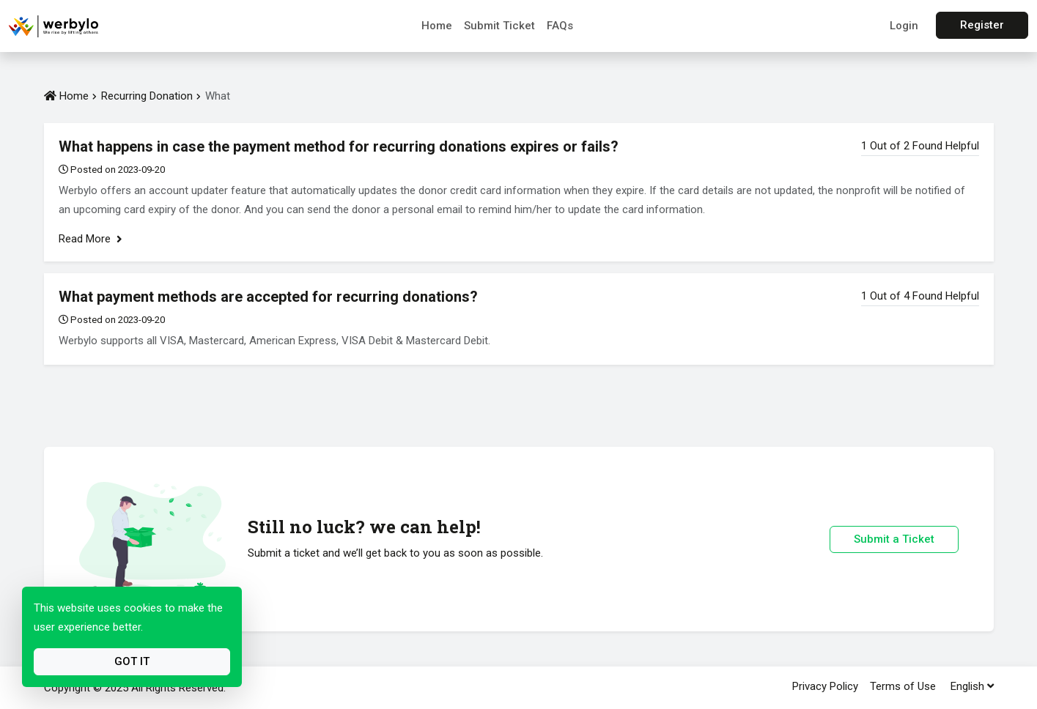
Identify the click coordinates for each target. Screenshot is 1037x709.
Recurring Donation (147, 96)
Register (982, 24)
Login (904, 25)
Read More (90, 238)
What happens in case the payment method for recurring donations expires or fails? (339, 146)
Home (436, 25)
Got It (132, 661)
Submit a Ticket (894, 539)
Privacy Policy (825, 686)
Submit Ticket (499, 25)
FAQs (560, 25)
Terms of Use (903, 686)
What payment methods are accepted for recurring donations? (268, 296)
